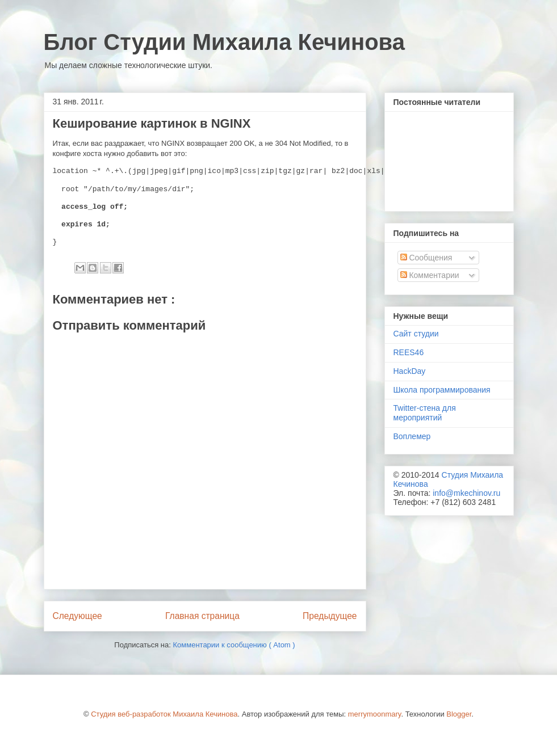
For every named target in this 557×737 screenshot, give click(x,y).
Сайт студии (416, 333)
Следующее (77, 616)
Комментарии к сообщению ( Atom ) (234, 645)
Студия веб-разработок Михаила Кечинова (164, 714)
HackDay (409, 371)
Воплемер (412, 436)
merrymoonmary (374, 714)
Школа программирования (442, 389)
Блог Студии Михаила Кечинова (224, 42)
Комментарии (429, 275)
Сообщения (426, 257)
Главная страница (202, 616)
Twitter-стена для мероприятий (424, 412)
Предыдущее (330, 616)
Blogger (458, 714)
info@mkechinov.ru (466, 493)
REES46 (408, 352)
